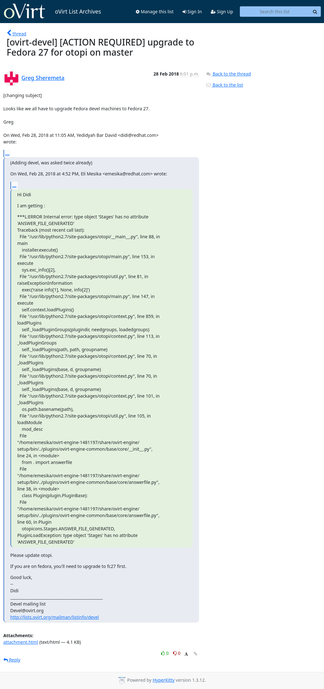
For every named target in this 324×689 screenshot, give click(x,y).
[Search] (315, 11)
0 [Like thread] (165, 653)
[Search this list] (275, 11)
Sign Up (222, 12)
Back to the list (224, 85)
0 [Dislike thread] (177, 653)
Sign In (192, 12)
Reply (12, 660)
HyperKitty (163, 680)
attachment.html (20, 642)
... (7, 153)
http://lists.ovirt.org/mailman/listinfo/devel (54, 617)
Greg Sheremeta (43, 78)
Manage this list (155, 12)
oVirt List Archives (52, 11)
